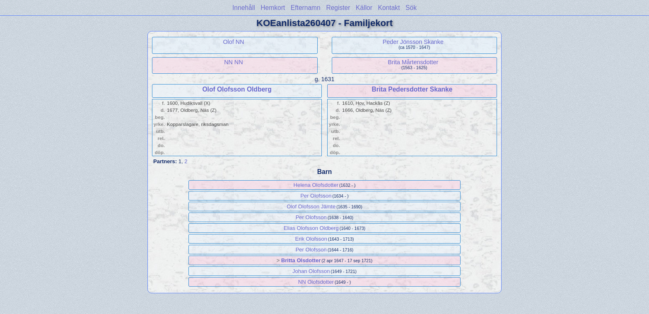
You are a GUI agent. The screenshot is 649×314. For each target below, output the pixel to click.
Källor (364, 7)
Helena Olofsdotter (316, 185)
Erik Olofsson (311, 239)
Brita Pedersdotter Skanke (412, 89)
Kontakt (389, 7)
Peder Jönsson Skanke (413, 42)
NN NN (233, 62)
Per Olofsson (315, 196)
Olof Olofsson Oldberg (236, 89)
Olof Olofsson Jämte (311, 206)
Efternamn (306, 7)
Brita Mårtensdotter (413, 62)
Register (338, 7)
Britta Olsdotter (301, 260)
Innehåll (243, 7)
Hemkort (273, 7)
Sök (411, 7)
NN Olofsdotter (316, 282)
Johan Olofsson (311, 271)
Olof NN (233, 42)
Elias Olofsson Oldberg (311, 228)
